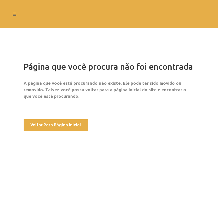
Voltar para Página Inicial (55, 125)
